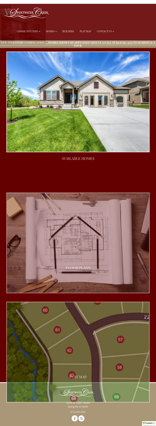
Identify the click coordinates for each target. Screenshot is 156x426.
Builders (68, 31)
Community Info (28, 31)
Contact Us (105, 31)
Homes (51, 31)
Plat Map (85, 31)
